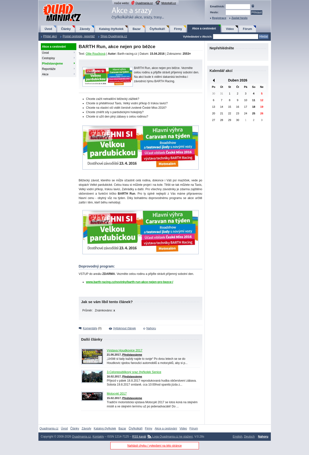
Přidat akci (50, 36)
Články (66, 29)
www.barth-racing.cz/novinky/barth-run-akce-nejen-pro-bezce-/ (129, 282)
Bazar (137, 29)
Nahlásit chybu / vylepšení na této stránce (154, 445)
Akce (45, 74)
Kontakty (98, 436)
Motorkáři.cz (168, 2)
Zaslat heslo (239, 17)
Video (230, 29)
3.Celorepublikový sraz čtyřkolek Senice (134, 372)
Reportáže (49, 69)
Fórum (247, 29)
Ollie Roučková (95, 53)
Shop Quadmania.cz (114, 36)
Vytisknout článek (124, 328)
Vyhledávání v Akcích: (197, 36)
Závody (85, 29)
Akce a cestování (204, 28)
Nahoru (151, 328)
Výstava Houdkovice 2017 (125, 350)
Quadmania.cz (144, 2)
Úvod (48, 29)
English (237, 436)
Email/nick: (217, 6)
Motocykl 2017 (117, 393)
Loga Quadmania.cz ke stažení (172, 436)
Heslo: (214, 12)
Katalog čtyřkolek (111, 29)
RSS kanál (139, 436)
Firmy (178, 29)
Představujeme (52, 63)
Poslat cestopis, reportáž (79, 36)
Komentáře (90, 328)
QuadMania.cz (56, 4)
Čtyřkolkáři (157, 29)
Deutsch (249, 436)
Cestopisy (48, 58)
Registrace (219, 17)
